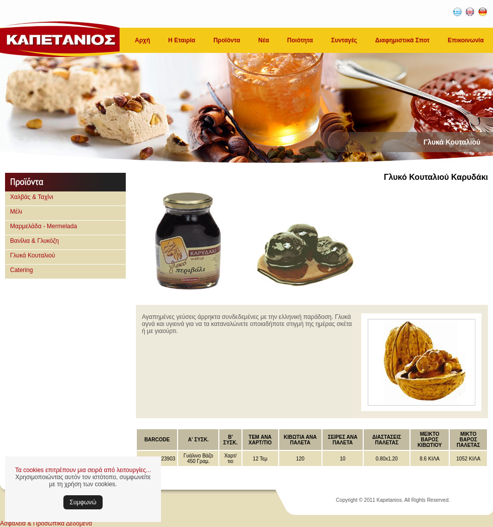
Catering (21, 270)
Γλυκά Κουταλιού (32, 255)
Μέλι (16, 211)
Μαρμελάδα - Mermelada (43, 226)
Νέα (263, 40)
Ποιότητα (300, 40)
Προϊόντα (226, 40)
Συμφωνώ (82, 502)
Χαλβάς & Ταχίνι (31, 197)
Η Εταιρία (181, 40)
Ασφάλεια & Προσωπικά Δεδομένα (46, 523)
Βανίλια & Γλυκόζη (34, 240)
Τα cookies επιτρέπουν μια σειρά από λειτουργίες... (83, 470)
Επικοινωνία (466, 40)
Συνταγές (344, 40)
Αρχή (142, 40)
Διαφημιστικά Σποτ (402, 40)
